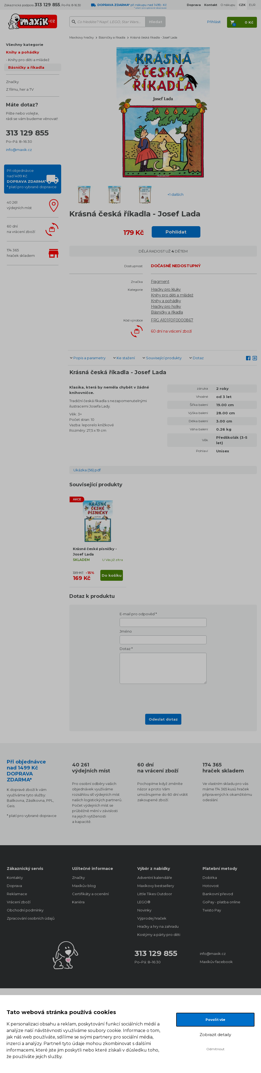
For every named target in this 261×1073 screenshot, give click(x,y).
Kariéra (78, 902)
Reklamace (17, 894)
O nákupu (228, 5)
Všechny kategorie (24, 44)
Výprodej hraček (151, 918)
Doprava (14, 885)
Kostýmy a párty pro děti (158, 934)
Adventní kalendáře (154, 877)
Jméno (126, 631)
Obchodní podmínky (25, 910)
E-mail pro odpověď (137, 614)
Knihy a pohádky (22, 52)
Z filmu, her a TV (20, 89)
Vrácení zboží (18, 902)
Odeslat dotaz (163, 719)
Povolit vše (215, 1020)
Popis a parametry (89, 358)
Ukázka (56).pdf (87, 470)
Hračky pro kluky (166, 289)
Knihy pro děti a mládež (28, 60)
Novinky (144, 910)
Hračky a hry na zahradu (158, 926)
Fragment (160, 281)
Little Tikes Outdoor (154, 894)
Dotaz (198, 358)
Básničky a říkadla (26, 67)
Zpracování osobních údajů (31, 918)
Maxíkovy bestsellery (155, 885)
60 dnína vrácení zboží (21, 229)
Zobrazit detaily (215, 1034)
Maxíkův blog (84, 885)
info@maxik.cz (19, 149)
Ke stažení (126, 358)
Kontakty (15, 877)
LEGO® (143, 902)
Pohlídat (176, 232)
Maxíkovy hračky (81, 37)
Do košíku (112, 575)
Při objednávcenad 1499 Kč (32, 178)
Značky (12, 82)
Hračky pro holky (166, 306)
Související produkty (164, 358)
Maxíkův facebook (216, 962)
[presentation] (163, 697)
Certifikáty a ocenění (90, 894)
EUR (252, 5)
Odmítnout (215, 1049)
